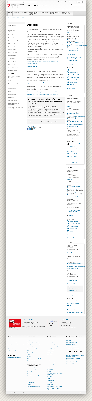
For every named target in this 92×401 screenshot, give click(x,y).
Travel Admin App (31, 360)
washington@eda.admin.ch (75, 39)
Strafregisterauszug (51, 362)
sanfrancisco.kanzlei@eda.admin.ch (77, 266)
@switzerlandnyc (75, 144)
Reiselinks (29, 356)
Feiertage (71, 64)
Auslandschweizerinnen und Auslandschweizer (33, 376)
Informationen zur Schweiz (72, 346)
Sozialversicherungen (51, 356)
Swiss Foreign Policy (70, 363)
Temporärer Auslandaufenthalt (33, 386)
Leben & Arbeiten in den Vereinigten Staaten (34, 14)
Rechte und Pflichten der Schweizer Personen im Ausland (34, 382)
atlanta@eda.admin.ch (74, 186)
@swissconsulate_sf (74, 303)
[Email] (34, 128)
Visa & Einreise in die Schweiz (55, 13)
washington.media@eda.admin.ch (77, 42)
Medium (72, 84)
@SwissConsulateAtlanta (76, 223)
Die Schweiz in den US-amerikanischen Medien (15, 351)
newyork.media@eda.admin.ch (76, 118)
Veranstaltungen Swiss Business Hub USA (15, 344)
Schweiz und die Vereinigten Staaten (67, 13)
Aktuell (10, 13)
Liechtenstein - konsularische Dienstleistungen (53, 368)
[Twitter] (29, 128)
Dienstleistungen (44, 13)
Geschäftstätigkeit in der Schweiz (73, 348)
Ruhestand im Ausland (31, 371)
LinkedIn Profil (73, 79)
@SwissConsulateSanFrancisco (77, 301)
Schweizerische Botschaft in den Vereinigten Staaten (14, 358)
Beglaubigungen (50, 352)
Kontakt (69, 23)
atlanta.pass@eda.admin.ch (75, 192)
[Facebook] (28, 128)
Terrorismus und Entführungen (33, 348)
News (8, 338)
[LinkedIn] (30, 128)
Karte (69, 32)
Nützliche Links (50, 376)
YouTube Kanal (73, 82)
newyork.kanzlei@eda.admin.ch (77, 116)
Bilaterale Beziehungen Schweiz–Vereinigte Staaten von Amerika (75, 356)
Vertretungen (16, 13)
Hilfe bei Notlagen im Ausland (53, 346)
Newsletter (9, 340)
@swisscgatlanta (74, 226)
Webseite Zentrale (72, 50)
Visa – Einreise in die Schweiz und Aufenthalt (73, 339)
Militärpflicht (49, 360)
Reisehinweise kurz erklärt (32, 340)
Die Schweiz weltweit (30, 2)
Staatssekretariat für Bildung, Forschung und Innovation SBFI (42, 91)
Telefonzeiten (71, 283)
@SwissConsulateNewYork (76, 149)
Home (8, 17)
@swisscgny (72, 151)
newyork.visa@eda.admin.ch (76, 124)
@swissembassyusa (74, 77)
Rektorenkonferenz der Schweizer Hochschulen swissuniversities (43, 94)
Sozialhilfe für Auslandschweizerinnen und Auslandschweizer (55, 349)
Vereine (28, 379)
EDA (21, 2)
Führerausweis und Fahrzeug (53, 344)
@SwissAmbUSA (74, 72)
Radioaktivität (30, 352)
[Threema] (32, 128)
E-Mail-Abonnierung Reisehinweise (34, 358)
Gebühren (49, 371)
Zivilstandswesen (50, 384)
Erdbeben (29, 350)
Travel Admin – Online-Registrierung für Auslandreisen (55, 374)
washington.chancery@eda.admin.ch (78, 45)
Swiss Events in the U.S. (12, 342)
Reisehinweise (24, 13)
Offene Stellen (10, 348)
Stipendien (49, 365)
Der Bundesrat (13, 2)
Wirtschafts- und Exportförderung (73, 361)
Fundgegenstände (50, 358)
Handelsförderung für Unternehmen (54, 386)
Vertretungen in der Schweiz (33, 367)
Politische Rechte (50, 342)
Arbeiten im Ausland (31, 369)
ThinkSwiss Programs (32, 66)
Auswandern (29, 384)
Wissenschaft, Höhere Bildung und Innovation (73, 359)
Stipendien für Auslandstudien (35, 83)
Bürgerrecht (49, 382)
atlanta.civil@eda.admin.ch (75, 194)
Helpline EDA (64, 320)
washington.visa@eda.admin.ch (77, 48)
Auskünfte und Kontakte (71, 342)
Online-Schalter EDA (28, 320)
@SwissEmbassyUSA (74, 70)
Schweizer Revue (50, 380)
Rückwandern (30, 373)
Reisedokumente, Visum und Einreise (34, 344)
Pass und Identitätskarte (52, 340)
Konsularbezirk (72, 88)
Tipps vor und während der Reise (34, 342)
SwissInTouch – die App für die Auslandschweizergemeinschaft (53, 389)
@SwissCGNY (73, 146)
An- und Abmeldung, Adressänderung (54, 338)
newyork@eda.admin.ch (75, 113)
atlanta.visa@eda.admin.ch (75, 189)
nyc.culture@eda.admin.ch (75, 121)
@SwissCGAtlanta (74, 221)
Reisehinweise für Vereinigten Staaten (35, 338)
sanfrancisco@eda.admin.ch (76, 263)
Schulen (48, 378)
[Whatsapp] (33, 128)
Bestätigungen (50, 354)
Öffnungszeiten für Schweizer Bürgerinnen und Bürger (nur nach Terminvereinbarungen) (75, 59)
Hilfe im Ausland (30, 354)
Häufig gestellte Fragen (32, 346)
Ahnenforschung (50, 364)
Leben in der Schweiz (70, 344)
